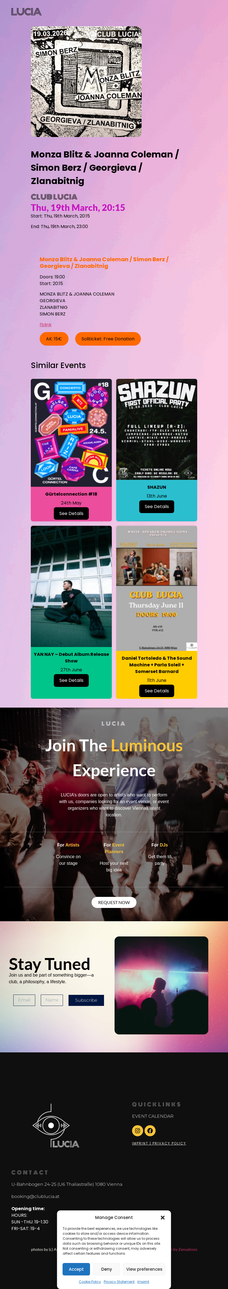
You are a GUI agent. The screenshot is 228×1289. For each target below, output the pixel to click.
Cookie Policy (90, 1281)
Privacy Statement (119, 1281)
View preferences (144, 1269)
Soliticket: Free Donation (108, 339)
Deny (106, 1269)
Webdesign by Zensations (175, 1249)
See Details (71, 513)
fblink (46, 325)
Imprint (143, 1281)
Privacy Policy (169, 1143)
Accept (76, 1269)
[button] (163, 1217)
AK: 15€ (54, 339)
